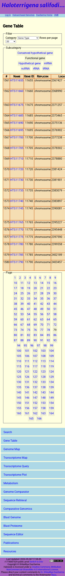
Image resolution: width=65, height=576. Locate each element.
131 (27, 382)
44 (55, 303)
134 (51, 382)
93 (55, 340)
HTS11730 (16, 180)
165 (31, 418)
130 (18, 382)
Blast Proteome (12, 525)
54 (28, 314)
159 (51, 408)
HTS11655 (16, 80)
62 (35, 319)
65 (55, 319)
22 (48, 288)
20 (35, 288)
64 (48, 319)
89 (28, 340)
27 (35, 293)
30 (55, 293)
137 (35, 387)
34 (35, 298)
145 (18, 397)
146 (27, 397)
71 (48, 324)
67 (22, 324)
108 (43, 356)
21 (41, 288)
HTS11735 (16, 190)
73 (15, 330)
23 (55, 288)
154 (51, 403)
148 (43, 397)
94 (18, 345)
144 (51, 392)
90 (35, 340)
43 (48, 303)
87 (15, 340)
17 (15, 288)
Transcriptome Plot (15, 474)
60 (22, 319)
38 (15, 303)
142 (35, 392)
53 (22, 314)
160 (18, 413)
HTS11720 (16, 169)
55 (35, 314)
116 (27, 366)
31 (15, 298)
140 (18, 392)
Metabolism (10, 483)
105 (18, 356)
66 (15, 324)
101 (27, 350)
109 (51, 356)
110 (18, 361)
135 (18, 387)
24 (15, 293)
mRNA (48, 63)
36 (48, 298)
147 (35, 397)
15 (48, 283)
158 (43, 408)
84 (41, 335)
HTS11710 (16, 158)
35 (41, 298)
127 (35, 376)
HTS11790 (16, 262)
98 (45, 345)
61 (28, 319)
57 (48, 314)
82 (28, 335)
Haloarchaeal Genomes (23, 15)
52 (15, 314)
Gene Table (10, 440)
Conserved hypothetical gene (35, 53)
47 (28, 309)
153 (43, 403)
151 (27, 403)
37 (55, 298)
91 (41, 340)
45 (15, 309)
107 (35, 356)
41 (35, 303)
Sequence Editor (13, 534)
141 (27, 392)
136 (27, 387)
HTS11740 (16, 201)
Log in (8, 15)
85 (48, 335)
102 (35, 350)
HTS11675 (16, 105)
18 (22, 288)
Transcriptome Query (16, 466)
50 (48, 309)
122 (35, 371)
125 (18, 376)
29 (48, 293)
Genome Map (11, 449)
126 (27, 376)
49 (41, 309)
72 (55, 324)
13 (35, 283)
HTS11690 (16, 122)
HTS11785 (16, 254)
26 (28, 293)
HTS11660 (16, 91)
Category (23, 37)
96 (31, 345)
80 (15, 335)
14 (41, 283)
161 (27, 413)
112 (35, 361)
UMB (56, 15)
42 (41, 303)
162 (35, 413)
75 (28, 330)
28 (41, 293)
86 (55, 335)
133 (43, 382)
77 (41, 330)
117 (35, 366)
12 (28, 283)
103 (43, 350)
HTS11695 (16, 130)
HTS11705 (16, 148)
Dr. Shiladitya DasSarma (52, 572)
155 (18, 408)
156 (27, 408)
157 (35, 408)
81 (22, 335)
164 (51, 413)
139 (51, 387)
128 (43, 376)
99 (51, 345)
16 (55, 283)
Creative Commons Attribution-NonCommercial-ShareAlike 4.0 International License (34, 568)
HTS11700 (16, 137)
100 (18, 350)
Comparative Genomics (17, 508)
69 (35, 324)
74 (22, 330)
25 (22, 293)
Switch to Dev (36, 561)
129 (51, 376)
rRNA (36, 68)
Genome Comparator (16, 491)
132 (35, 382)
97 (38, 345)
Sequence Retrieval (15, 500)
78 (48, 330)
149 (51, 397)
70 (41, 324)
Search (7, 432)
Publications (11, 543)
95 (25, 345)
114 (51, 361)
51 (55, 309)
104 (51, 350)
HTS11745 (16, 208)
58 (55, 314)
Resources (9, 551)
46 (22, 309)
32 (22, 298)
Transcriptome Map (15, 457)
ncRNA (25, 68)
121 (27, 371)
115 (18, 366)
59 (15, 319)
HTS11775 (16, 237)
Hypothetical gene (30, 63)
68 (28, 324)
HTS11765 (16, 222)
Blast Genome (12, 517)
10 (15, 283)
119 (51, 366)
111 (27, 361)
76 (35, 330)
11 (22, 283)
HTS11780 (16, 244)
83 (35, 335)
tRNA (46, 68)
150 (18, 403)
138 (43, 387)
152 (35, 403)
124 (51, 371)
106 (27, 356)
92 (48, 340)
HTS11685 (16, 115)
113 (43, 361)
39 (22, 303)
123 (43, 371)
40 (28, 303)
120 (18, 371)
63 (41, 319)
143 (43, 392)
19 (28, 288)
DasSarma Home (44, 15)
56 (41, 314)
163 (43, 413)
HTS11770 (16, 229)
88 (22, 340)
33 (28, 298)
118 (43, 366)
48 (35, 309)
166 (39, 418)
